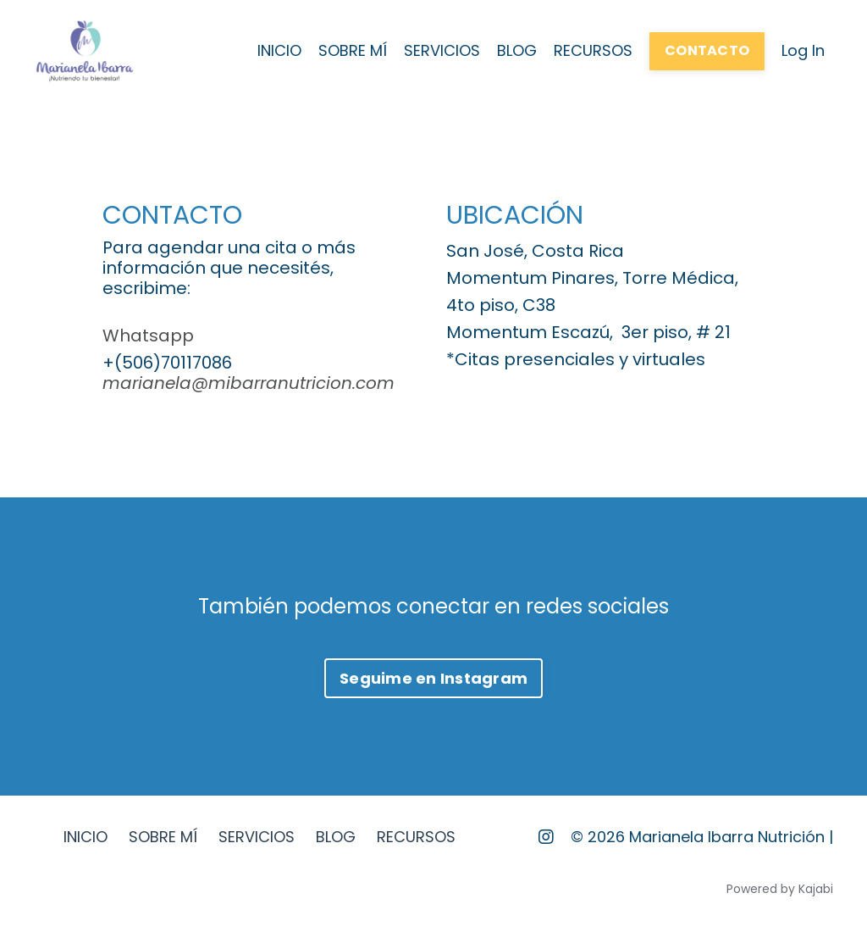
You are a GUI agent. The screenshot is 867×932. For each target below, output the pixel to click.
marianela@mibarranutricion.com (248, 383)
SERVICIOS (442, 50)
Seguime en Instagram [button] (433, 678)
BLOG (517, 50)
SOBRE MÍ (352, 50)
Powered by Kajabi (779, 888)
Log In (803, 50)
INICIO (279, 50)
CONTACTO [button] (707, 50)
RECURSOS (593, 50)
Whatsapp (148, 335)
